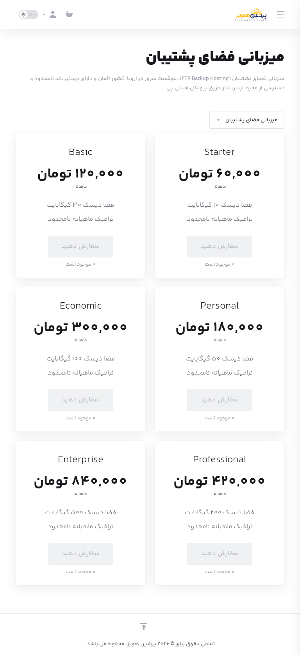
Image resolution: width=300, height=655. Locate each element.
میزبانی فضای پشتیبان (247, 120)
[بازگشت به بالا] (144, 626)
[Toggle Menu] (281, 14)
